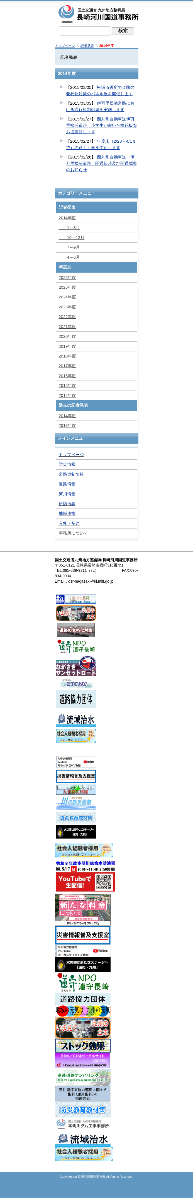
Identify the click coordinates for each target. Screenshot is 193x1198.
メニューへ (97, 1191)
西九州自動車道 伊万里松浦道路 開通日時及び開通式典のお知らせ (101, 163)
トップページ (69, 1191)
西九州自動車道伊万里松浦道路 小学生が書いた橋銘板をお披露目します (101, 125)
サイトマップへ (124, 1191)
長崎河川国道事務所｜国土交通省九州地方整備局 (99, 14)
